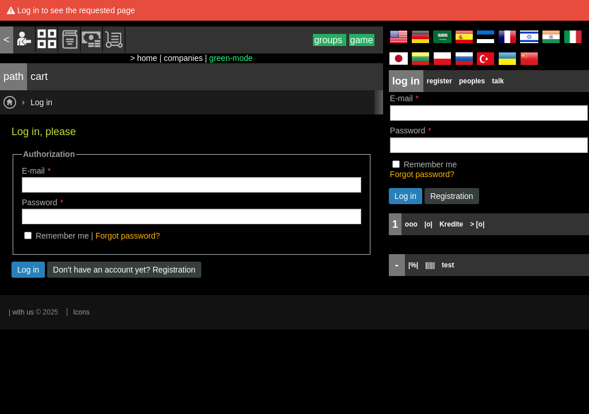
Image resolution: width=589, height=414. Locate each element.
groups (329, 40)
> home (143, 58)
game (361, 40)
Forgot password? (127, 235)
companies (183, 58)
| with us (21, 312)
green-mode (231, 58)
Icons (81, 312)
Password (39, 202)
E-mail (33, 170)
